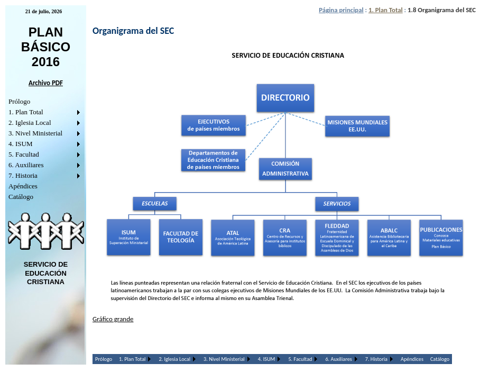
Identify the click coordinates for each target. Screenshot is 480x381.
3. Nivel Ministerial (35, 133)
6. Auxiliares (25, 165)
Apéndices (23, 186)
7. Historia (23, 175)
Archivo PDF (46, 83)
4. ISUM (20, 144)
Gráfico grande (113, 319)
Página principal (341, 10)
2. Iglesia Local (29, 122)
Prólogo (19, 101)
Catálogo (20, 197)
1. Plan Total (25, 112)
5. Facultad (23, 154)
